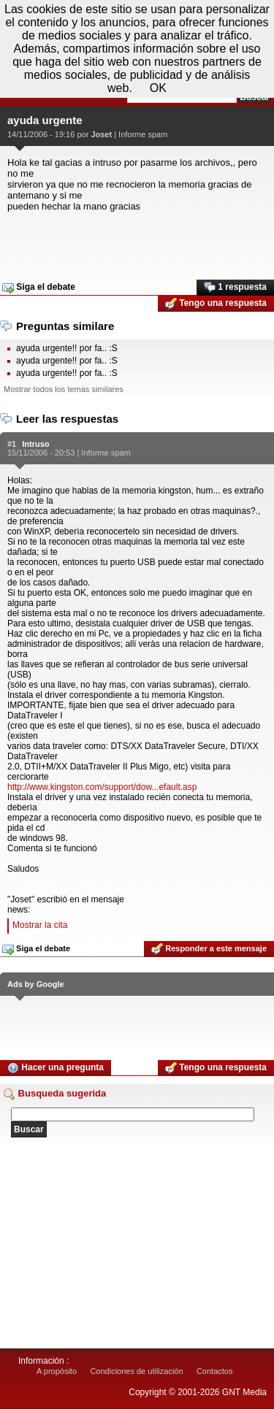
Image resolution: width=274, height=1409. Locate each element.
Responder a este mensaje (209, 949)
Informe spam (142, 134)
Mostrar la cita (39, 925)
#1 (11, 443)
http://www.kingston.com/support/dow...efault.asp (102, 787)
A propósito (57, 1371)
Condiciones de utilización (136, 1371)
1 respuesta (235, 287)
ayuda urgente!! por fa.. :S (67, 348)
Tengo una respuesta (216, 304)
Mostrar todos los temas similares (63, 389)
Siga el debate (38, 287)
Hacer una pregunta (55, 1068)
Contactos (215, 1371)
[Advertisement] (137, 241)
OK (158, 88)
